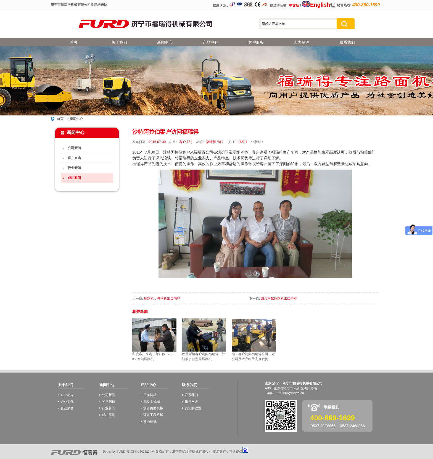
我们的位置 (193, 408)
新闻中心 (165, 42)
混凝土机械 (151, 401)
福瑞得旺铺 (278, 5)
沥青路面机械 (153, 408)
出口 (220, 142)
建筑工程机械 (153, 415)
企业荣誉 (67, 408)
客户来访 (74, 158)
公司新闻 (74, 148)
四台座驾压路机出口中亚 (279, 298)
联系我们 (347, 42)
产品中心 (210, 42)
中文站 (294, 5)
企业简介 (67, 395)
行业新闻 (74, 168)
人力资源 (301, 42)
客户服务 (256, 42)
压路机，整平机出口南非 (162, 298)
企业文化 (67, 401)
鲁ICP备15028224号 (140, 451)
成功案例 (74, 178)
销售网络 (191, 401)
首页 (74, 42)
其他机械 (150, 421)
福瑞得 (211, 142)
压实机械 (150, 395)
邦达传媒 (235, 451)
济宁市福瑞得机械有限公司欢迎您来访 (79, 5)
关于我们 (119, 42)
